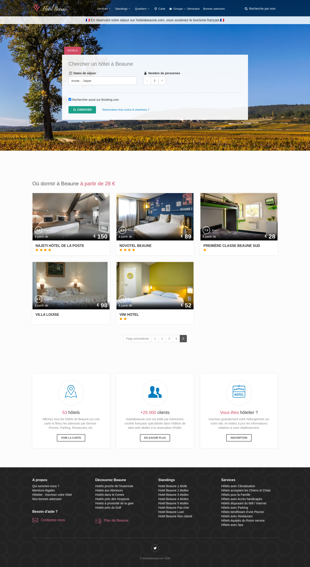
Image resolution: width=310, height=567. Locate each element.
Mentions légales (43, 490)
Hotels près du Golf (108, 507)
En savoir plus (155, 437)
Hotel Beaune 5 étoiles (173, 503)
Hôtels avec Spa (232, 525)
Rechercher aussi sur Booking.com (95, 100)
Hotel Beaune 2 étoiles (173, 490)
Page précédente (137, 338)
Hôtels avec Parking (234, 507)
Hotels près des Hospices (112, 499)
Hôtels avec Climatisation (238, 486)
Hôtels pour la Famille (235, 494)
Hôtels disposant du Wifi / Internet (243, 503)
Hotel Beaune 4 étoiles (173, 499)
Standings (123, 8)
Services (104, 8)
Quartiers (142, 8)
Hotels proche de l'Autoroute (114, 486)
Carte (159, 8)
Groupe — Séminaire (184, 8)
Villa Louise (47, 314)
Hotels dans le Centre (109, 494)
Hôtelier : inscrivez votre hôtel (52, 494)
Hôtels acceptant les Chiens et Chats (246, 490)
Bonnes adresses (214, 8)
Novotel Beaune (135, 246)
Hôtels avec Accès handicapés (241, 499)
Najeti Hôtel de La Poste (60, 246)
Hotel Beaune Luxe (171, 512)
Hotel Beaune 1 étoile (172, 486)
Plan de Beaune (116, 520)
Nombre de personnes (161, 73)
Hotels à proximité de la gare (114, 503)
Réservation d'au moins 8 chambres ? (125, 110)
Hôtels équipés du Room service (243, 520)
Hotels (72, 50)
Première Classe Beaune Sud (231, 246)
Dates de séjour (82, 73)
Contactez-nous (53, 520)
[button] (260, 8)
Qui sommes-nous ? (45, 486)
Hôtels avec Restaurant (237, 516)
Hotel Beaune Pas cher (173, 507)
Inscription (239, 437)
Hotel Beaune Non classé (175, 516)
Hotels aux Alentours (109, 490)
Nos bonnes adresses (46, 499)
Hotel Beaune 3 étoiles (173, 494)
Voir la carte (71, 437)
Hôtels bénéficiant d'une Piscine (242, 512)
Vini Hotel (129, 314)
